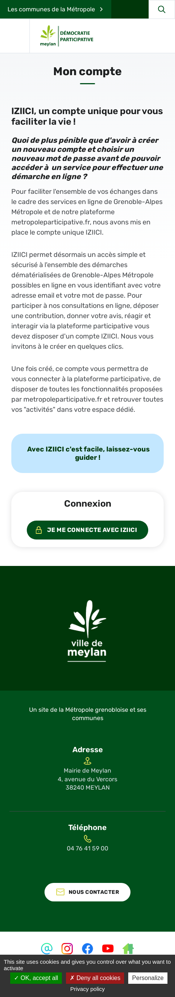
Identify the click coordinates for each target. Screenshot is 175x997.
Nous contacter (94, 892)
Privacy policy (87, 989)
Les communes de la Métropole (51, 9)
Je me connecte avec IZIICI (92, 529)
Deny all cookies (95, 978)
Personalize (148, 978)
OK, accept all (36, 978)
